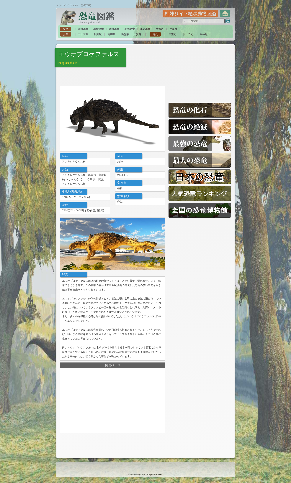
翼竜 (138, 34)
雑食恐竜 (114, 28)
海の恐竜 (145, 28)
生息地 (173, 28)
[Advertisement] (103, 76)
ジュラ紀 (188, 34)
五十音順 (83, 34)
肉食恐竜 (83, 28)
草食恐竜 (98, 28)
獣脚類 (98, 34)
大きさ (160, 28)
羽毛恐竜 (130, 28)
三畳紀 (172, 34)
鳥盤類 (125, 34)
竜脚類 (111, 34)
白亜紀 (203, 34)
